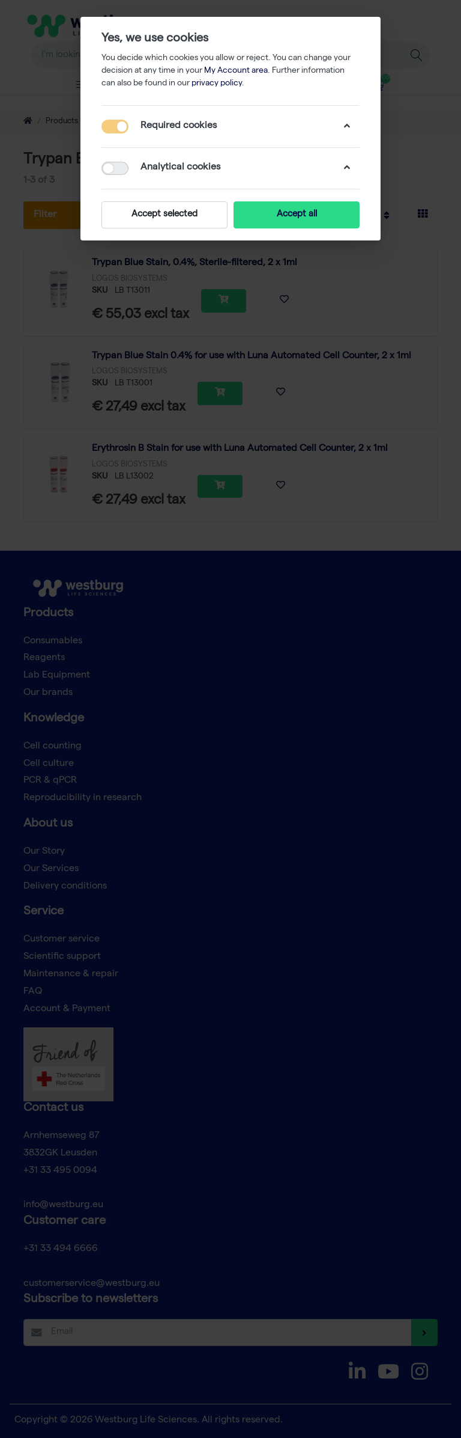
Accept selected (164, 214)
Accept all (297, 214)
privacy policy (216, 83)
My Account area (236, 71)
